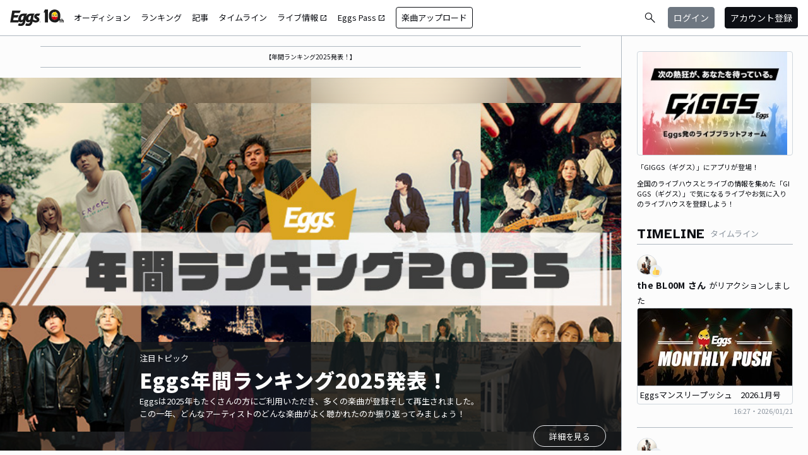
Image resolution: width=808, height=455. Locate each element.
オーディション (102, 17)
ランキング (161, 17)
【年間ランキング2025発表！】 (310, 56)
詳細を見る (569, 436)
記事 (200, 17)
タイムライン (242, 17)
